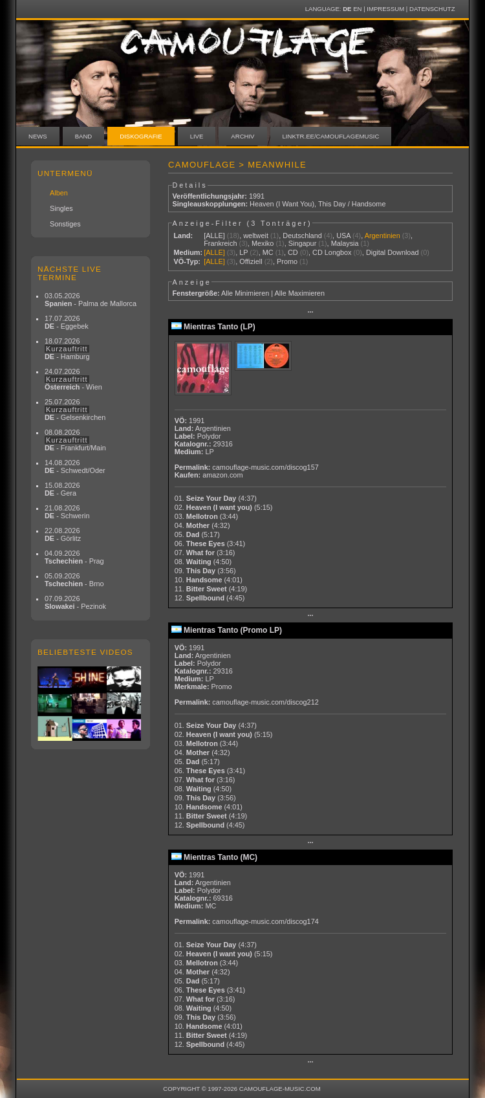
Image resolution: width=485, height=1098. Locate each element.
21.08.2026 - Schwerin (67, 512)
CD (293, 252)
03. (207, 516)
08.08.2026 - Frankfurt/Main (75, 440)
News (37, 136)
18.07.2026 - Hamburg (67, 348)
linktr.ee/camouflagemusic (331, 136)
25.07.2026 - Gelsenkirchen (75, 409)
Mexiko (263, 243)
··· (310, 312)
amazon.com (222, 475)
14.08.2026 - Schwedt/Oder (75, 466)
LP (243, 252)
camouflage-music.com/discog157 (265, 467)
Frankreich (220, 243)
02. (224, 507)
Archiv (242, 136)
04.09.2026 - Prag (74, 557)
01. (216, 498)
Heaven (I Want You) (282, 204)
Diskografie (141, 136)
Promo (287, 261)
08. (203, 561)
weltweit (255, 235)
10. (208, 580)
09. (205, 571)
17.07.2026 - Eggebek (67, 322)
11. (211, 589)
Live (197, 136)
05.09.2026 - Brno (74, 579)
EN (357, 8)
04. (202, 525)
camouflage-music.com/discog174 (265, 921)
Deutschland (302, 235)
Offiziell (250, 261)
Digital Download (392, 252)
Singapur (302, 243)
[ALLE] (214, 235)
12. (210, 598)
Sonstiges (65, 224)
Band (83, 136)
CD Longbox (331, 252)
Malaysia (345, 243)
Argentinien (382, 235)
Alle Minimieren (245, 293)
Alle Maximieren (300, 293)
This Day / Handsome (352, 204)
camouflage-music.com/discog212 (265, 702)
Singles (61, 208)
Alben (59, 193)
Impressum (385, 8)
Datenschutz (432, 8)
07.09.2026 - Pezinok (75, 602)
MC (268, 252)
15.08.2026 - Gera (62, 489)
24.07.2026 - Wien (73, 379)
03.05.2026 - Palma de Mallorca (90, 299)
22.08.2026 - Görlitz (63, 534)
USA (343, 235)
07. (205, 552)
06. (210, 543)
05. (197, 534)
